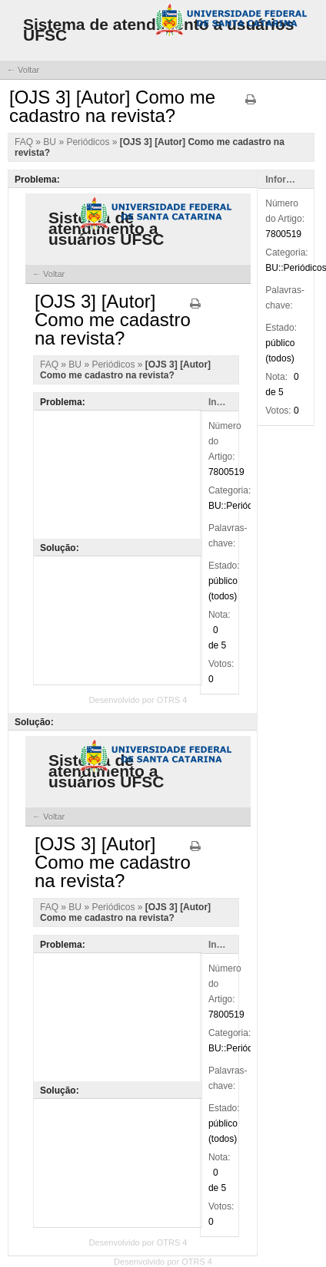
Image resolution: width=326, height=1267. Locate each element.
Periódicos (88, 142)
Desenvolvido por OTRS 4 (163, 1261)
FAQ (25, 142)
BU (50, 142)
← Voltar (23, 69)
